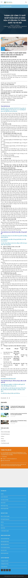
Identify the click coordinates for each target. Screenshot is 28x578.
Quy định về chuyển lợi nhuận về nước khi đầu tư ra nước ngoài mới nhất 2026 (18, 414)
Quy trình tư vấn (3, 550)
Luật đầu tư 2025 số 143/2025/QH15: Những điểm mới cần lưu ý (18, 421)
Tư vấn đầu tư (17, 25)
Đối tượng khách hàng (5, 541)
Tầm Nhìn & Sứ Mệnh (4, 499)
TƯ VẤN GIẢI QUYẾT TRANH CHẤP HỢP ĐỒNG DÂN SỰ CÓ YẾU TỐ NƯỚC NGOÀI (17, 407)
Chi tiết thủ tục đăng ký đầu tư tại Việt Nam (10, 393)
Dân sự (2, 438)
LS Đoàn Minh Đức (4, 566)
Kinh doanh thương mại (5, 434)
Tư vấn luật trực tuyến (5, 443)
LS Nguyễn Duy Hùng (4, 563)
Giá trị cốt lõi (3, 502)
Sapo (23, 576)
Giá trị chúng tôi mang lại (5, 547)
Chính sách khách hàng (5, 538)
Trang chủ (12, 25)
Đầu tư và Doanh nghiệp (5, 431)
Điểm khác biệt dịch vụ (5, 544)
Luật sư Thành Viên (4, 496)
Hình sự (2, 436)
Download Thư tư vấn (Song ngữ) (8, 378)
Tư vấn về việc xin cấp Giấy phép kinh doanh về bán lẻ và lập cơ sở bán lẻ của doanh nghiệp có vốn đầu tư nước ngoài (13, 389)
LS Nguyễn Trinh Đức (4, 560)
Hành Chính (3, 440)
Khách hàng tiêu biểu (4, 508)
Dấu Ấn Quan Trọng (4, 505)
